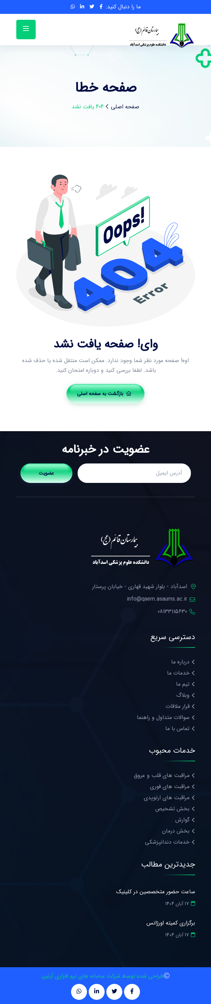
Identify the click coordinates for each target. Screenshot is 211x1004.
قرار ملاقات (178, 706)
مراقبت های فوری (170, 786)
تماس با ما (177, 728)
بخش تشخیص (172, 808)
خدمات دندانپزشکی (167, 842)
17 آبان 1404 (180, 903)
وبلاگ (183, 695)
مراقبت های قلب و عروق (162, 775)
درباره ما (180, 662)
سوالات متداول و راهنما (163, 717)
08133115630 (172, 611)
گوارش (182, 819)
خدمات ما (178, 673)
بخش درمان (176, 831)
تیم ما (183, 684)
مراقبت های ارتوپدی (167, 797)
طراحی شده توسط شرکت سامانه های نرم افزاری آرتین (103, 976)
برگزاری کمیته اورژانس (170, 923)
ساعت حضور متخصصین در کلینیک (155, 891)
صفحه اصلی (125, 106)
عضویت (46, 473)
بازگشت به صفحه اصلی (104, 394)
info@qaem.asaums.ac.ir (157, 599)
